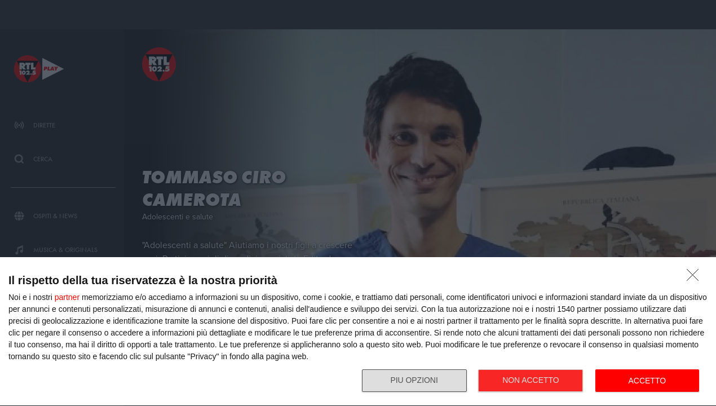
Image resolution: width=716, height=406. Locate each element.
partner (67, 297)
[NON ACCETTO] (696, 278)
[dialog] (358, 332)
